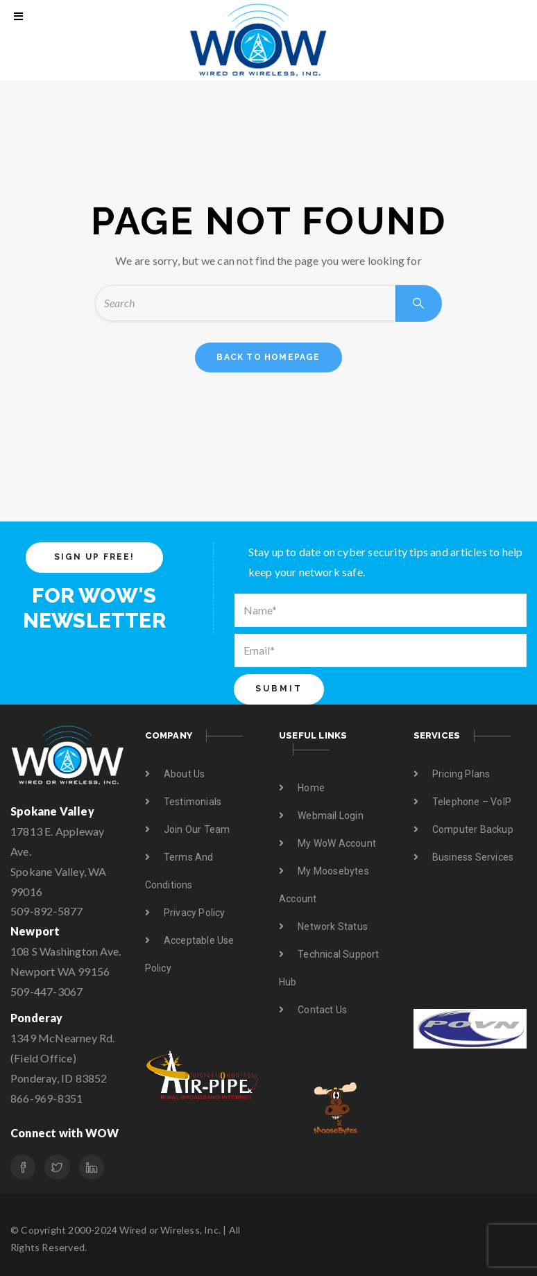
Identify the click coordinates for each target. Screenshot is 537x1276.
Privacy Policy (194, 912)
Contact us (322, 1009)
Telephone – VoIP (471, 801)
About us (184, 773)
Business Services (472, 857)
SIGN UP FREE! (94, 557)
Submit (278, 688)
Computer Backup (472, 829)
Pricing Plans (461, 773)
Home (311, 787)
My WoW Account (337, 843)
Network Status (333, 926)
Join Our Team (197, 829)
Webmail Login (331, 815)
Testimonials (192, 801)
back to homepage (268, 357)
